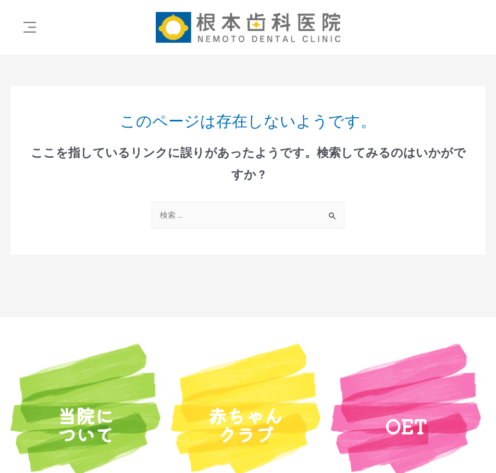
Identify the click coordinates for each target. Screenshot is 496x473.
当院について (85, 424)
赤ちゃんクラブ (245, 424)
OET (406, 425)
